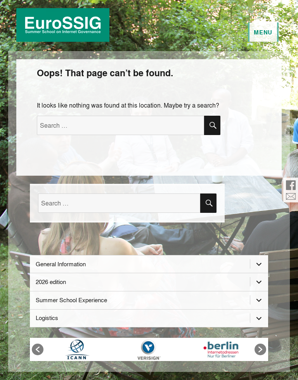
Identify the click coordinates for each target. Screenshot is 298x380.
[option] (77, 349)
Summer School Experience (71, 300)
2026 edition (51, 281)
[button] (37, 349)
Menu (263, 32)
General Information (61, 264)
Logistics (47, 317)
